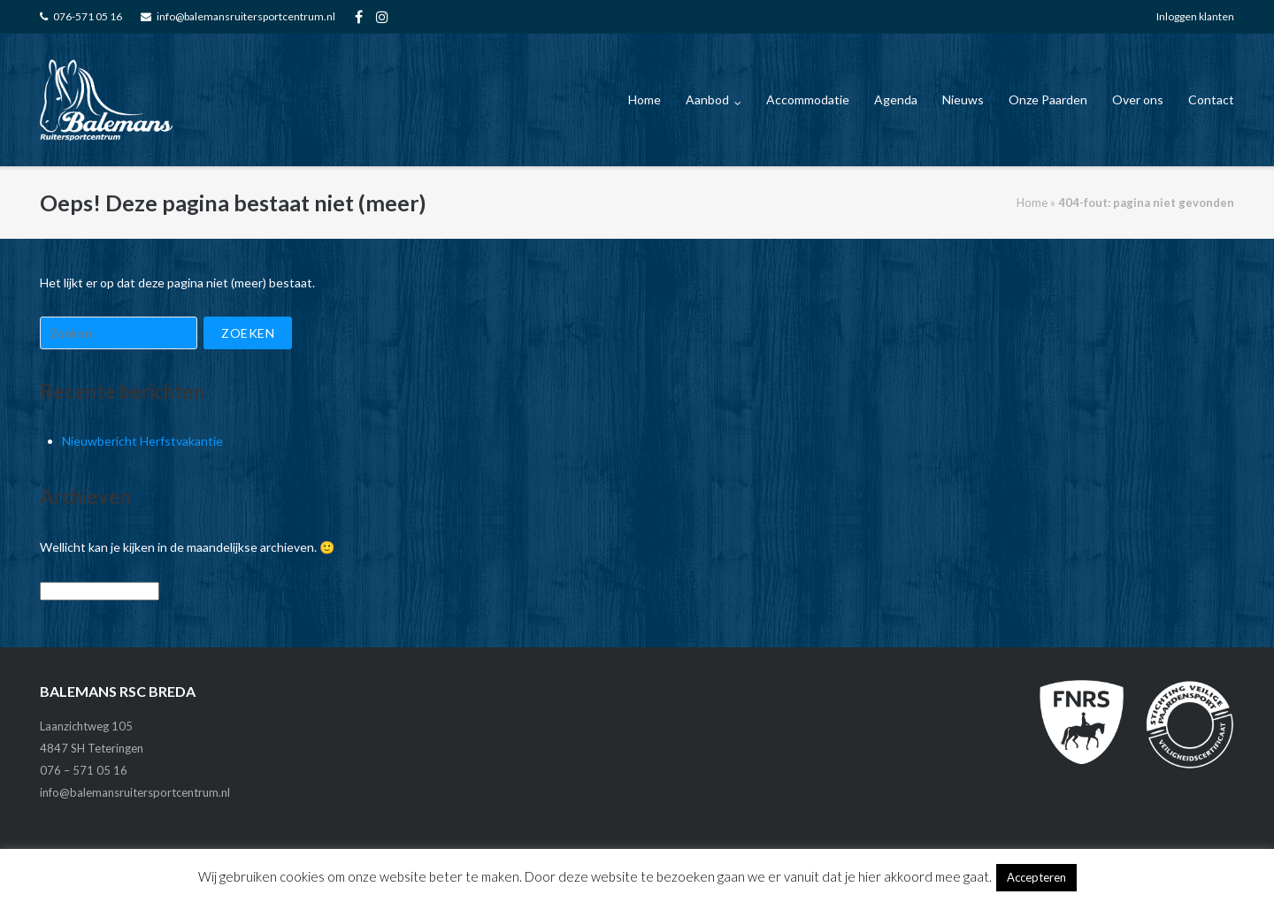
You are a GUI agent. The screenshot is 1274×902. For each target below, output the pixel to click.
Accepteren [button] (1036, 877)
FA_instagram (382, 17)
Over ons (1137, 99)
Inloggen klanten (1195, 16)
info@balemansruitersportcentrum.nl (246, 16)
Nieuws (963, 99)
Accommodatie (807, 99)
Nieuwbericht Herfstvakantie (142, 440)
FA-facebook (359, 17)
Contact (1211, 99)
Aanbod (707, 99)
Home (644, 99)
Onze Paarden (1048, 99)
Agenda (895, 99)
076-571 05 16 (87, 16)
